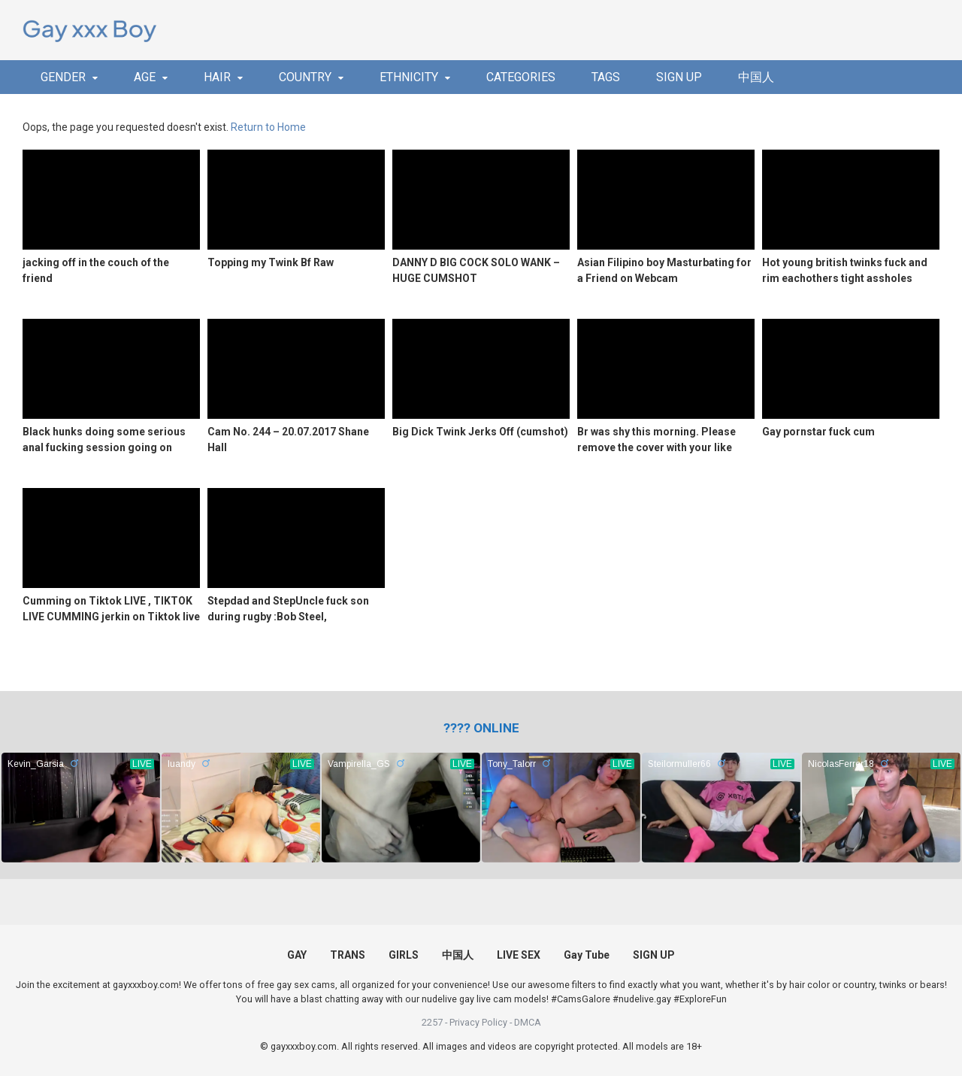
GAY (297, 955)
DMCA (527, 1022)
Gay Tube (587, 955)
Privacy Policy (478, 1022)
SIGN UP (679, 77)
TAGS (605, 77)
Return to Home (268, 127)
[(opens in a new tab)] (481, 727)
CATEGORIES (520, 77)
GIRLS (404, 955)
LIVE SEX (518, 955)
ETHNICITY (409, 77)
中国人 (756, 77)
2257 (432, 1022)
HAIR (217, 77)
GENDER (63, 77)
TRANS (347, 955)
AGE (145, 77)
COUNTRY (305, 77)
